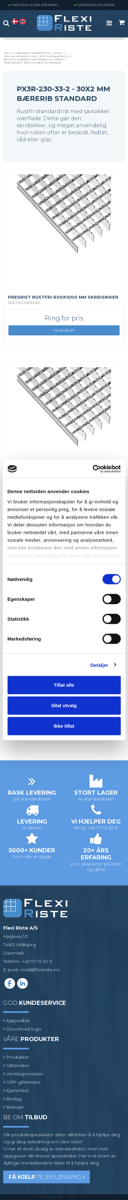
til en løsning (46, 1177)
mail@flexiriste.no (40, 969)
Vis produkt (64, 330)
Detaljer (99, 664)
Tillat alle (64, 685)
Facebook (51, 1197)
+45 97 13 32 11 (36, 961)
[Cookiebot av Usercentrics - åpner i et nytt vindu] (92, 469)
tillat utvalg (64, 705)
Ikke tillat (64, 726)
